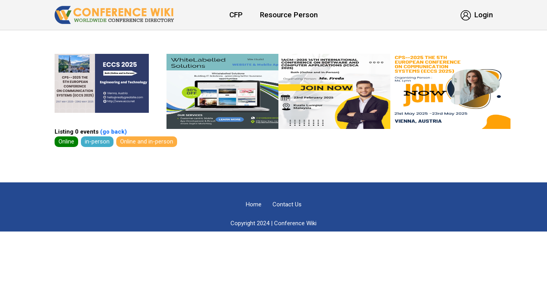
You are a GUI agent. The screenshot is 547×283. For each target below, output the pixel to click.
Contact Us (287, 204)
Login (477, 14)
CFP (236, 14)
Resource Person (289, 14)
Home (254, 204)
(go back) (113, 131)
